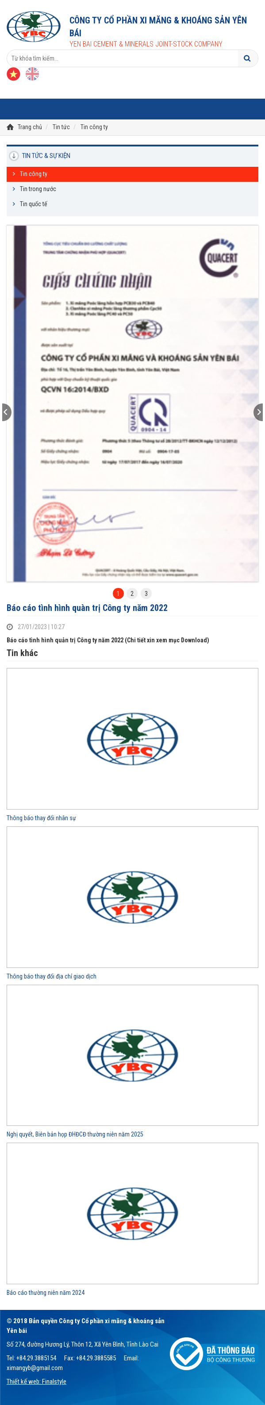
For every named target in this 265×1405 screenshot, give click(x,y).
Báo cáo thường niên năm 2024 (45, 1292)
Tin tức (61, 127)
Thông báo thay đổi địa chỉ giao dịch (51, 976)
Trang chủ (30, 127)
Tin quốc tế (33, 203)
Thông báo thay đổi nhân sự (41, 818)
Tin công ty (94, 127)
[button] (25, 412)
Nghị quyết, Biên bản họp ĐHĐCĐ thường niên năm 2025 (75, 1134)
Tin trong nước (38, 188)
